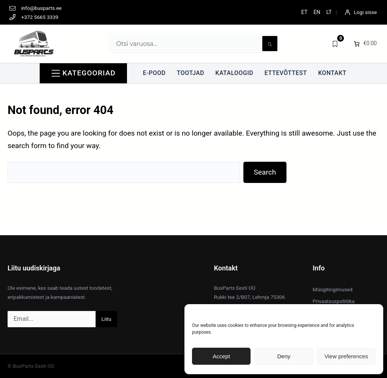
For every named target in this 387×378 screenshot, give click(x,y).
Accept (221, 356)
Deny (283, 356)
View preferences (346, 356)
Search (265, 172)
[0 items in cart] (364, 43)
